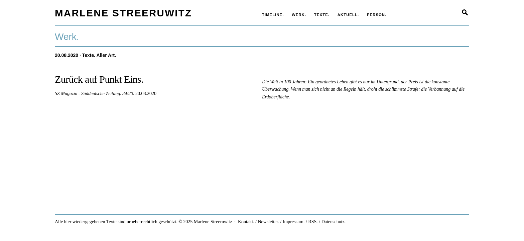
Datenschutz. (333, 221)
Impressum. (294, 221)
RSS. (312, 221)
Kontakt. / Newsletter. (258, 221)
